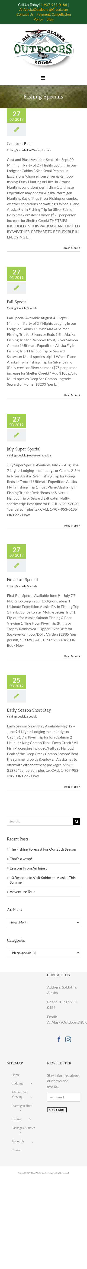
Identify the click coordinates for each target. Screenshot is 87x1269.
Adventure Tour (22, 891)
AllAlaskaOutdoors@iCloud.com (43, 9)
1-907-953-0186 (54, 5)
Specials (46, 150)
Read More (71, 248)
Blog (49, 19)
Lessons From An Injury (28, 868)
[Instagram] (68, 1039)
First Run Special (22, 579)
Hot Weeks (33, 150)
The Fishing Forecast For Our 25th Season (43, 849)
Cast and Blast (20, 143)
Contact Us (25, 14)
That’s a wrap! (21, 858)
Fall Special (17, 301)
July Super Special (24, 449)
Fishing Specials (16, 150)
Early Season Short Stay (29, 710)
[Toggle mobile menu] (43, 78)
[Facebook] (59, 1039)
